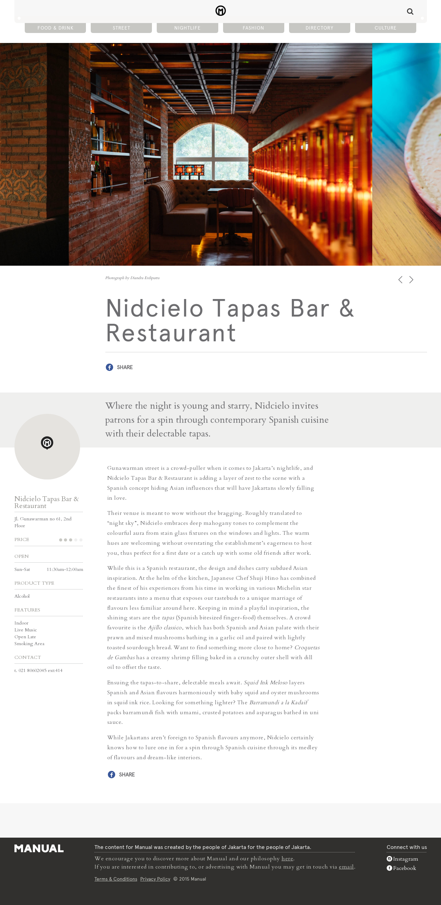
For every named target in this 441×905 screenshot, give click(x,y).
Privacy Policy (155, 879)
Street (121, 28)
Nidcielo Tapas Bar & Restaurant (46, 502)
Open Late (25, 636)
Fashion (253, 28)
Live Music (25, 630)
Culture (386, 28)
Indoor (21, 623)
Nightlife (187, 28)
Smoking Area (29, 643)
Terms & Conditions (116, 879)
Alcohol (22, 596)
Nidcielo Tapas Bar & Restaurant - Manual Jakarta (220, 10)
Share (125, 367)
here (287, 858)
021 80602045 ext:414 (41, 670)
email (346, 867)
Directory (319, 28)
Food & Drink (55, 28)
